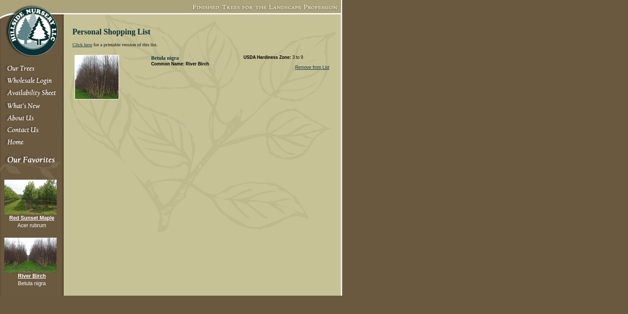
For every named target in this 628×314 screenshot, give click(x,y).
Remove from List (312, 67)
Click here (82, 44)
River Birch (32, 276)
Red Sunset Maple (31, 218)
